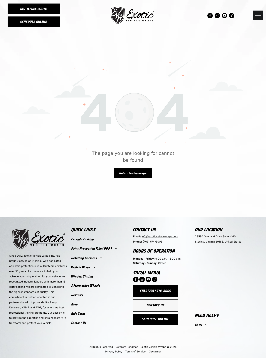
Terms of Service (135, 351)
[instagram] (217, 16)
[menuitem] (99, 239)
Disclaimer (155, 351)
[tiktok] (231, 16)
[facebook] (210, 16)
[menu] (258, 15)
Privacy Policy (113, 351)
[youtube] (224, 16)
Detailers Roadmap (126, 346)
